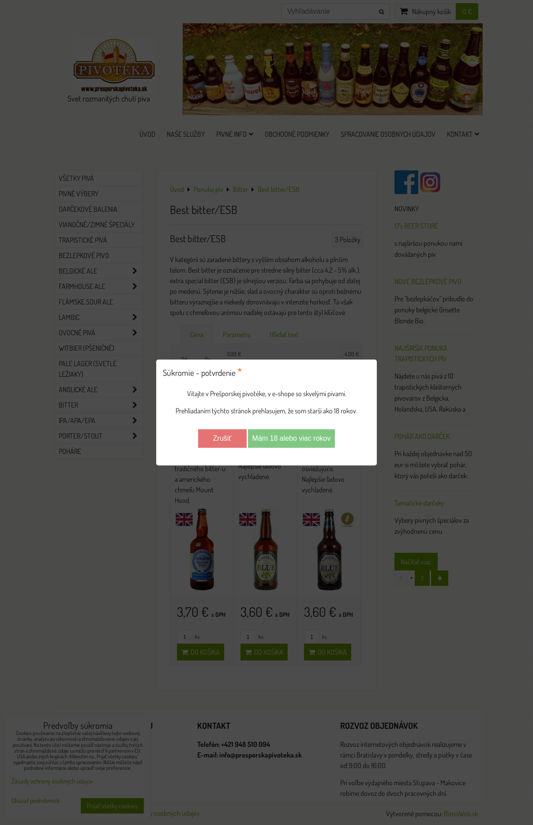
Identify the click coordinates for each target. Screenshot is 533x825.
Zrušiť (222, 438)
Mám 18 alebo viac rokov (291, 438)
